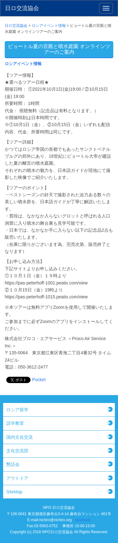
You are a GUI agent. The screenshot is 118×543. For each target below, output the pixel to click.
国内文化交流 (19, 437)
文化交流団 (17, 450)
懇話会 (13, 464)
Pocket (39, 379)
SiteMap (14, 491)
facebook (83, 520)
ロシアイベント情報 (23, 64)
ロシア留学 (17, 409)
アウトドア (17, 478)
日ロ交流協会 (22, 8)
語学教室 (15, 423)
